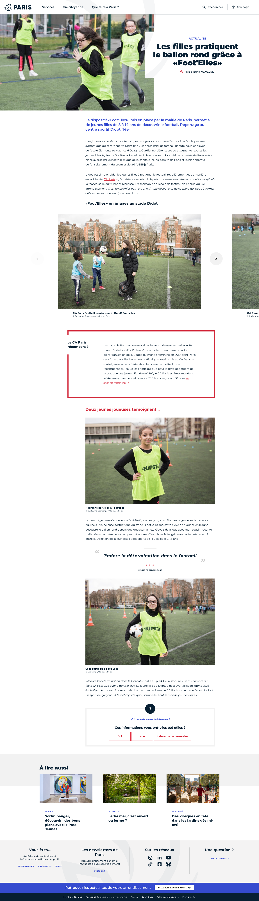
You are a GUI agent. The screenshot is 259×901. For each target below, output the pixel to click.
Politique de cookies (168, 897)
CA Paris (109, 179)
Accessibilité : (106, 897)
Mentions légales (72, 897)
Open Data (147, 897)
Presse (134, 897)
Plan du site (189, 897)
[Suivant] (216, 258)
